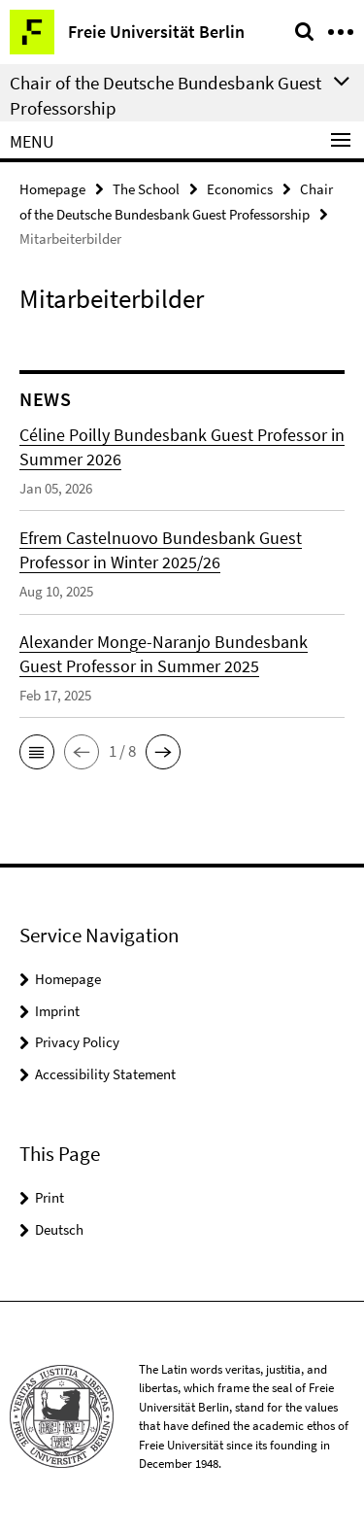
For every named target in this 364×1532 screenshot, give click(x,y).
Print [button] (49, 1197)
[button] (36, 751)
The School (146, 189)
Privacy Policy (77, 1042)
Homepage (52, 189)
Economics (240, 189)
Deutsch (59, 1229)
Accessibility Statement (105, 1074)
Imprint (57, 1011)
